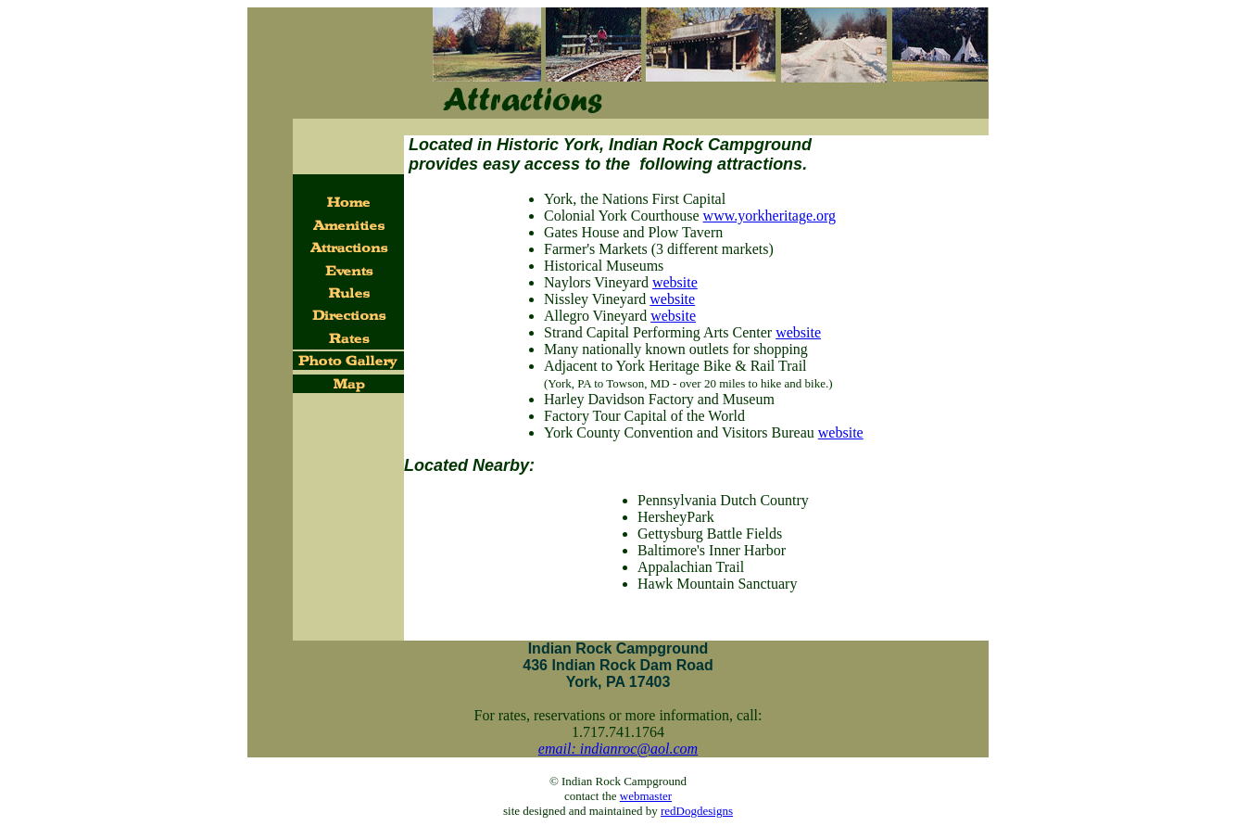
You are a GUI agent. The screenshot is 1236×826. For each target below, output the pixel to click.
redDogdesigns (697, 811)
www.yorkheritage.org (770, 215)
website (675, 282)
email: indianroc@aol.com (618, 748)
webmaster (646, 796)
